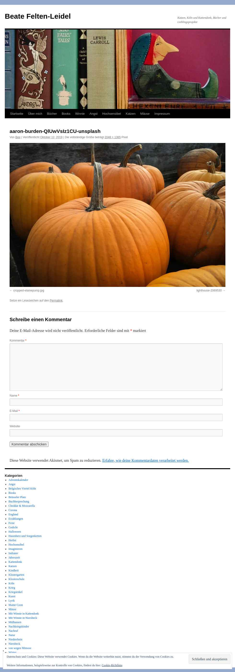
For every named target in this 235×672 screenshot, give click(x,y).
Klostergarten (16, 574)
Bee (17, 137)
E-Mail (15, 411)
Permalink (56, 300)
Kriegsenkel (16, 592)
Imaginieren (16, 549)
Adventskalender (18, 480)
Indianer (13, 553)
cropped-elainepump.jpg (28, 290)
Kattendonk (15, 562)
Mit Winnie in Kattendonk (24, 613)
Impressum (162, 113)
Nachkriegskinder (19, 626)
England (13, 514)
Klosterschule (16, 579)
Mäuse (145, 113)
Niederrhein (15, 639)
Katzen (130, 113)
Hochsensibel (111, 113)
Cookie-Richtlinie (112, 665)
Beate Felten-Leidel (38, 16)
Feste (12, 523)
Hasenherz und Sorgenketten (25, 536)
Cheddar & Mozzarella (22, 505)
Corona (13, 510)
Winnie (80, 113)
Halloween (15, 531)
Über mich (35, 113)
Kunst (12, 596)
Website (15, 426)
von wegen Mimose (20, 648)
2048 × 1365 (113, 137)
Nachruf (13, 630)
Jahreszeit (14, 557)
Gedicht (13, 527)
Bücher (52, 113)
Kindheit (14, 570)
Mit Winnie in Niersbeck (23, 618)
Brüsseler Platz (17, 497)
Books (66, 113)
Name (14, 395)
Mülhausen (15, 622)
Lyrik (12, 600)
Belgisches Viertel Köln (22, 488)
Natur (12, 635)
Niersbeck (14, 643)
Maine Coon (16, 605)
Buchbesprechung (19, 501)
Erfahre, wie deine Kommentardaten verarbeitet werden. (145, 460)
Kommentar (18, 340)
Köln (11, 583)
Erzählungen (16, 518)
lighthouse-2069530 (209, 290)
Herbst (12, 540)
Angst (93, 113)
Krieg (12, 587)
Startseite (16, 113)
